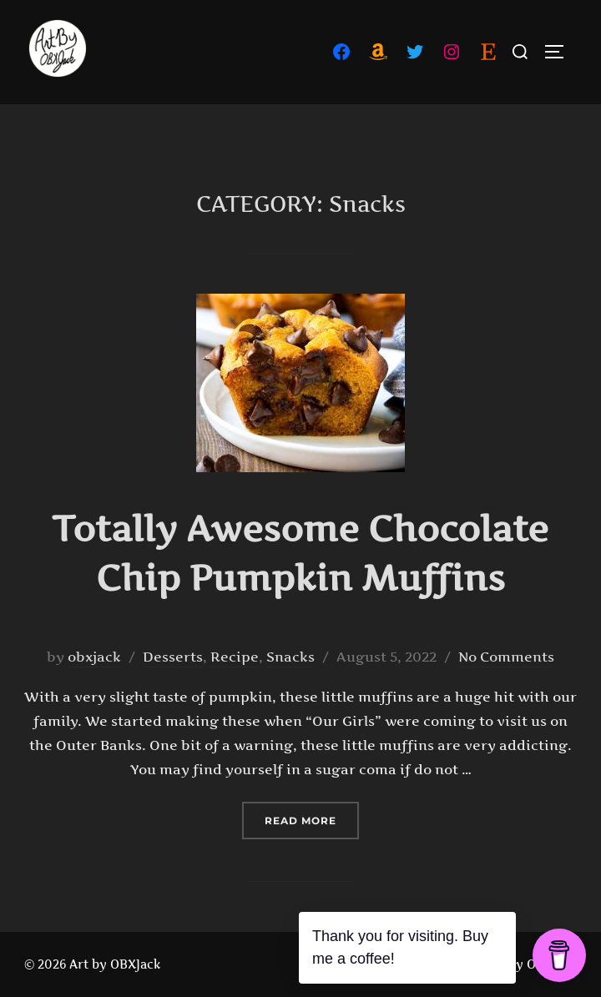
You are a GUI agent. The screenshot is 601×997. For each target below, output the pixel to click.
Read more (312, 819)
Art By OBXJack (531, 964)
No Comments (506, 656)
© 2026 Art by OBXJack (92, 964)
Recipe (234, 656)
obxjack (94, 656)
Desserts (173, 656)
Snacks (290, 656)
